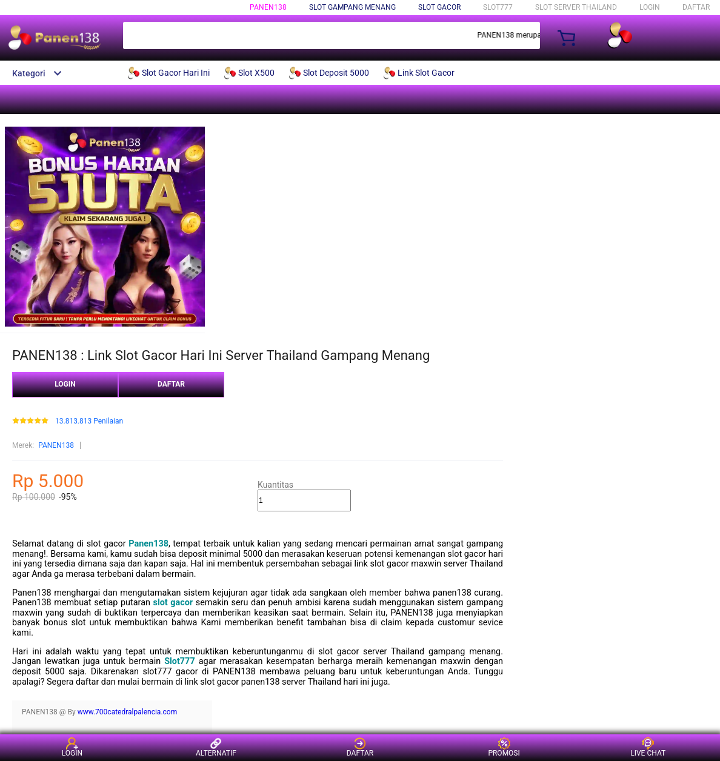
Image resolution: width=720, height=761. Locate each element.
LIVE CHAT (647, 747)
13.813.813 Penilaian (89, 421)
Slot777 (179, 661)
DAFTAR (696, 7)
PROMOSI (503, 747)
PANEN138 (268, 7)
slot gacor (173, 602)
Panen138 (148, 544)
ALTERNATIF (216, 747)
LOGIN (649, 7)
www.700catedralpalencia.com (128, 712)
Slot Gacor (439, 7)
